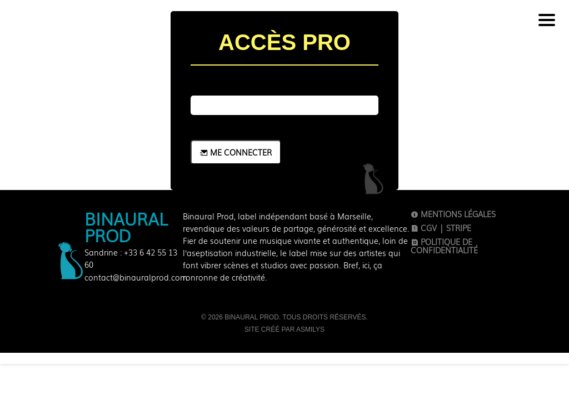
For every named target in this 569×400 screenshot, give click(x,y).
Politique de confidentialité (444, 246)
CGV (424, 227)
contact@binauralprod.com (135, 277)
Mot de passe (240, 82)
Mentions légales (453, 213)
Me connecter (236, 152)
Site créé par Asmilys (284, 329)
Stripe (458, 227)
